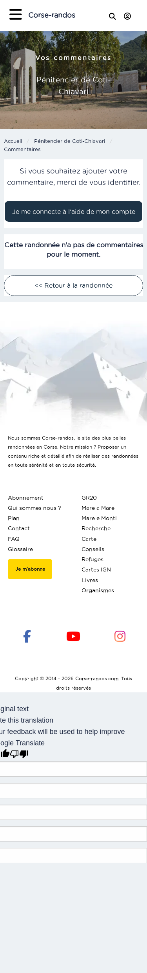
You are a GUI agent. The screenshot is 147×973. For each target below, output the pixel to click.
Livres (90, 580)
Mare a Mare (98, 508)
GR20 (89, 498)
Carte (89, 539)
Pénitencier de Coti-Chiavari (69, 141)
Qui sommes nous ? (34, 508)
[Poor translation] (19, 754)
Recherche (96, 528)
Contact (19, 528)
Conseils (93, 549)
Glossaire (20, 549)
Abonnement (26, 498)
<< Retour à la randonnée (73, 285)
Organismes (98, 590)
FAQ (14, 539)
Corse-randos (51, 15)
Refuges (92, 559)
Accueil (13, 141)
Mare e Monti (99, 518)
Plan (14, 518)
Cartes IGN (96, 569)
